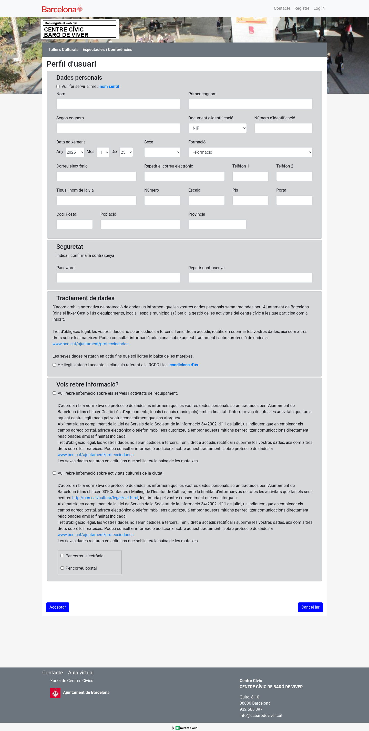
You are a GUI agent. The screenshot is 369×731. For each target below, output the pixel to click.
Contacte (282, 8)
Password (65, 267)
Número (151, 190)
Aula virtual (81, 673)
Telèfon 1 (240, 166)
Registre (301, 8)
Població (108, 214)
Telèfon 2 (284, 166)
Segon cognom (70, 118)
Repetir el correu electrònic (168, 166)
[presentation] (85, 592)
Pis (235, 190)
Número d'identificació (274, 118)
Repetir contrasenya (206, 267)
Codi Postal (66, 214)
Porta (281, 190)
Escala (194, 190)
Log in (319, 8)
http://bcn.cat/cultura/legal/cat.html (105, 497)
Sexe (148, 142)
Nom (60, 93)
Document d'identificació (210, 118)
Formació (197, 142)
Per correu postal (81, 568)
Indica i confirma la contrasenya (85, 255)
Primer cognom (202, 93)
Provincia (196, 214)
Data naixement (70, 142)
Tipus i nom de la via (75, 190)
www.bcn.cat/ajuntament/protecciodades (90, 343)
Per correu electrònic (84, 556)
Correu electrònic (71, 166)
